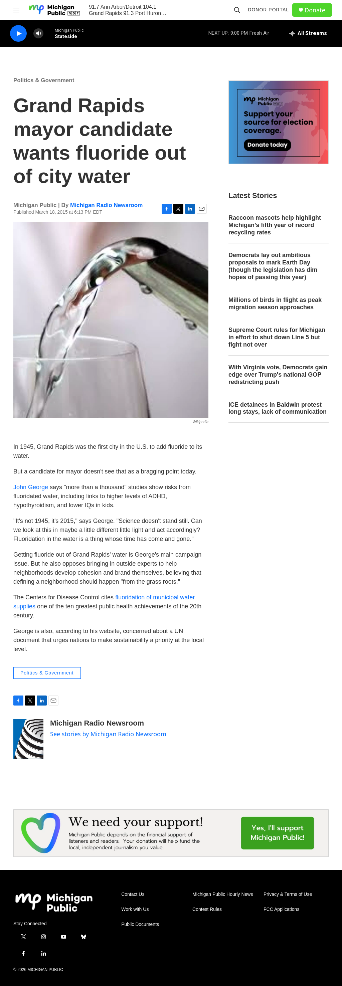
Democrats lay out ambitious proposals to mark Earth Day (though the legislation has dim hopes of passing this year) (272, 266)
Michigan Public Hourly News (222, 894)
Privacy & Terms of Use (288, 894)
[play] (18, 33)
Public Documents (140, 924)
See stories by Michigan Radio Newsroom (108, 734)
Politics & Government (43, 80)
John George (30, 487)
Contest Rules (207, 909)
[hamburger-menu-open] (16, 10)
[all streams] (308, 33)
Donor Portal (268, 9)
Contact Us (132, 894)
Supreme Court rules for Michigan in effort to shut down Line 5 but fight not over (276, 337)
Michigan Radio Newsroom (106, 205)
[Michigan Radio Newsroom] (28, 739)
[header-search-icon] (237, 10)
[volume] (38, 33)
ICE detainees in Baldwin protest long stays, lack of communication (277, 408)
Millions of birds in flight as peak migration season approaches (275, 304)
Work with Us (135, 909)
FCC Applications (281, 909)
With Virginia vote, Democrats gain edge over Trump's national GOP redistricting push (278, 374)
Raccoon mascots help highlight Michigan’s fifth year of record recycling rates (274, 225)
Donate (315, 10)
